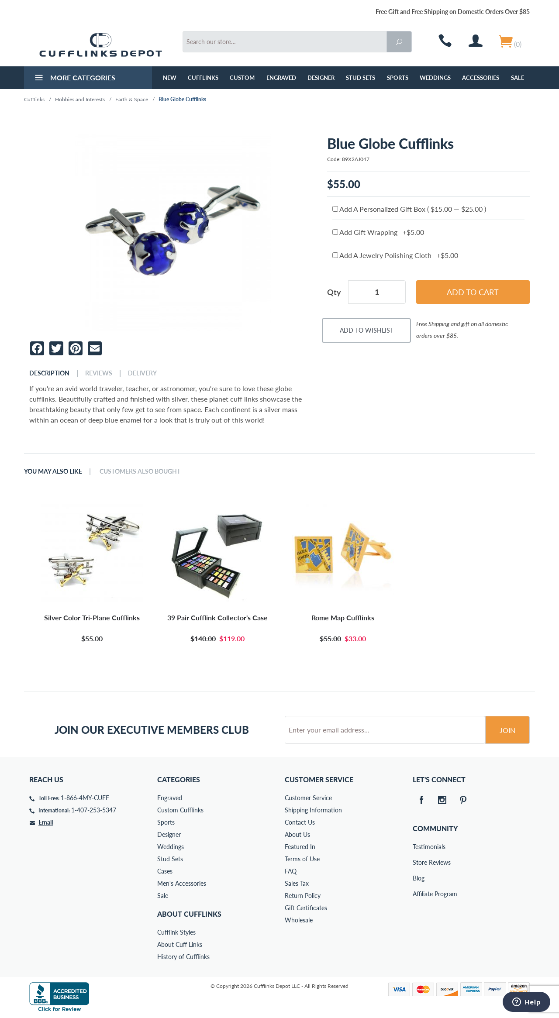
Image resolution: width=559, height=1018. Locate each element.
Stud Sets (360, 77)
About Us (297, 834)
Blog (418, 878)
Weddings (435, 77)
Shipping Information (313, 810)
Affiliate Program (419, 894)
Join (507, 730)
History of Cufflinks (183, 956)
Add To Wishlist (366, 330)
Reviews (98, 373)
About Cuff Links (179, 944)
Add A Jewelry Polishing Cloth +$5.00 (395, 255)
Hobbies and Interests (80, 99)
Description (49, 373)
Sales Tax (297, 883)
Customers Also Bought (140, 471)
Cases (165, 871)
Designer (321, 77)
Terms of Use (302, 859)
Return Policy (303, 895)
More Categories (74, 78)
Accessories (480, 77)
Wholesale (299, 920)
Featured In (300, 846)
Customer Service (308, 797)
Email (45, 822)
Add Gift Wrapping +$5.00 (378, 232)
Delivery (142, 373)
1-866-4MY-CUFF (85, 797)
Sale (517, 77)
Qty (334, 292)
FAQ (291, 871)
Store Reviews (419, 862)
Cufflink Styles (176, 932)
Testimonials (419, 846)
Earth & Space (131, 99)
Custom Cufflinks (180, 810)
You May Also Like (53, 471)
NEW (169, 77)
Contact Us (300, 822)
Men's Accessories (181, 883)
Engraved (281, 77)
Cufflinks (203, 77)
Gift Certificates (306, 907)
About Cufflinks (189, 914)
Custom (242, 77)
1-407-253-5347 (93, 810)
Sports (397, 77)
